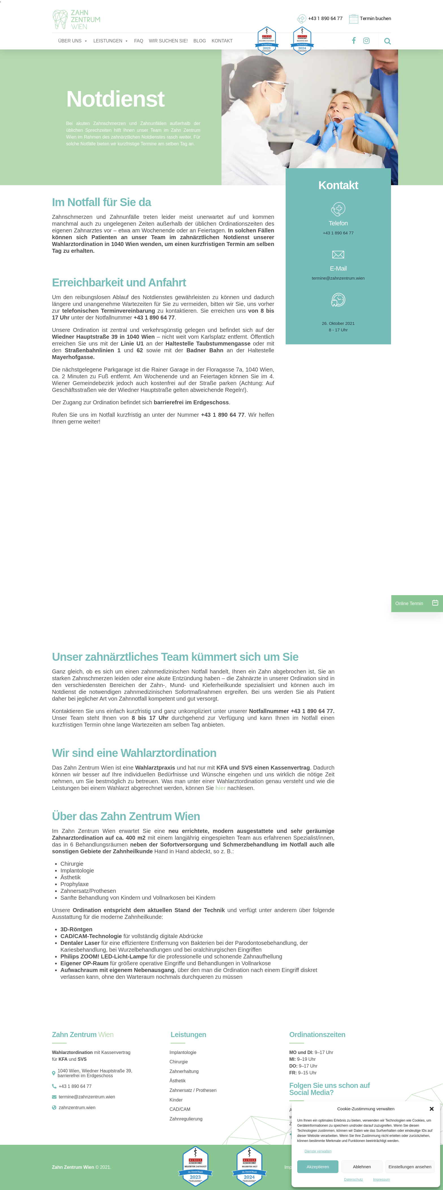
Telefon (338, 223)
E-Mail (338, 268)
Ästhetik (178, 1080)
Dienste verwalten (318, 1151)
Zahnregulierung (186, 1118)
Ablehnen (362, 1166)
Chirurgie (179, 1061)
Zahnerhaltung (184, 1071)
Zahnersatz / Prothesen (193, 1090)
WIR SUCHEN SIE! (168, 40)
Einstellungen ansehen (409, 1166)
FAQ (138, 40)
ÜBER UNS (73, 41)
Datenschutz (353, 1180)
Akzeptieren (318, 1166)
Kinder (176, 1100)
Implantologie (183, 1052)
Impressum (381, 1180)
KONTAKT (222, 40)
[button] (432, 1109)
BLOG (200, 40)
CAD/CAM (180, 1109)
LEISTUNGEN (111, 41)
